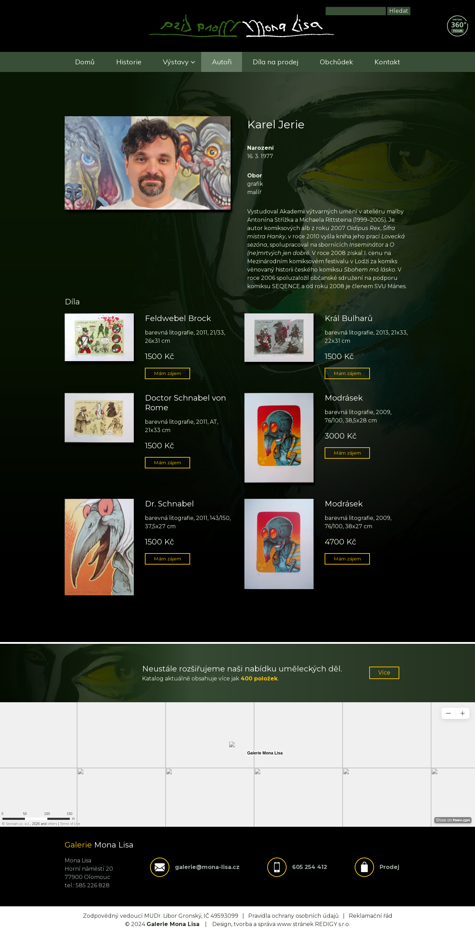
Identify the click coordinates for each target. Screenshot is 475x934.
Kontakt (387, 61)
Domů (85, 61)
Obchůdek (336, 61)
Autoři (222, 61)
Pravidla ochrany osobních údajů (293, 916)
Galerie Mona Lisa (173, 924)
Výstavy (176, 61)
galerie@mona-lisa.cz (207, 867)
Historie (128, 61)
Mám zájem (167, 373)
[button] (148, 207)
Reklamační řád (370, 916)
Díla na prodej (275, 61)
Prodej (389, 867)
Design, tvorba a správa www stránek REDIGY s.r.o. (281, 924)
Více (384, 672)
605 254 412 (309, 867)
